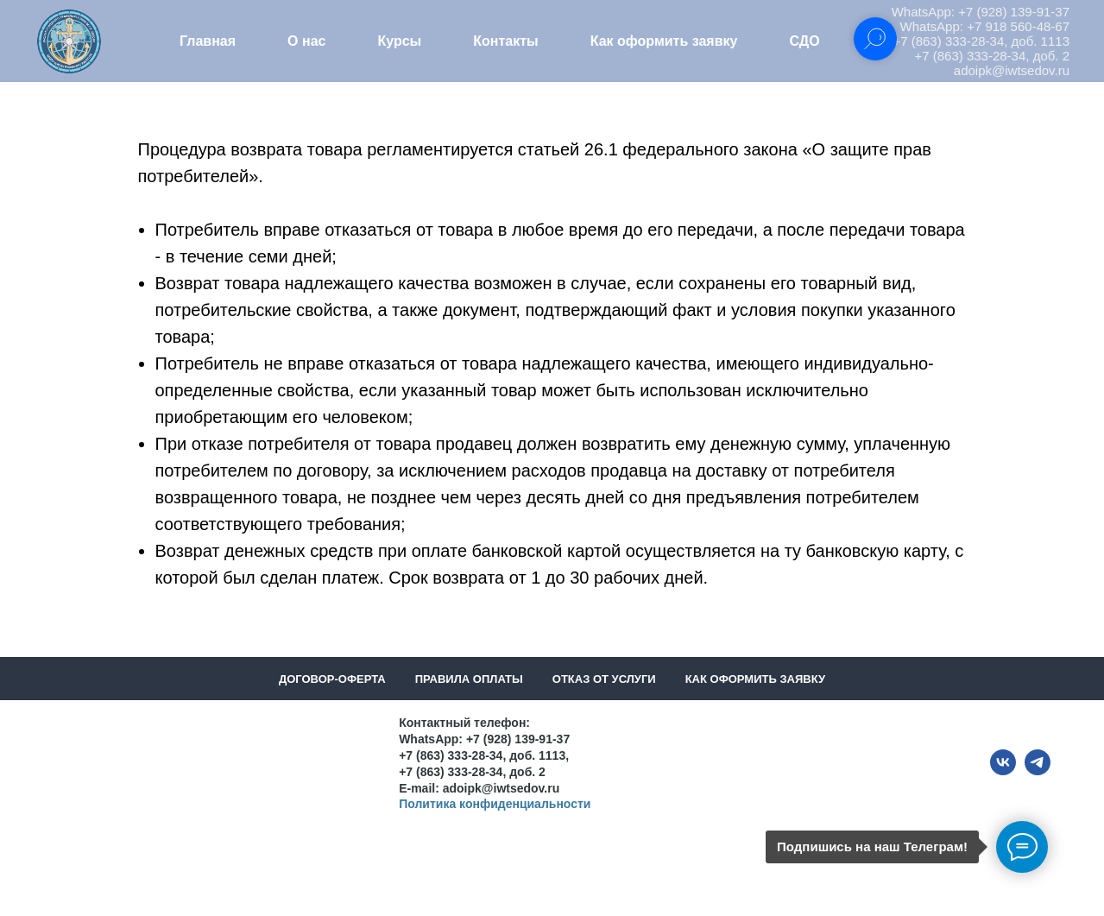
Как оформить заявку (664, 41)
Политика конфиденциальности (494, 804)
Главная (208, 41)
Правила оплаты (469, 679)
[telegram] (1037, 770)
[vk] (1003, 770)
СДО (804, 41)
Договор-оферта (332, 679)
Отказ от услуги (604, 679)
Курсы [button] (399, 41)
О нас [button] (306, 41)
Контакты (505, 41)
